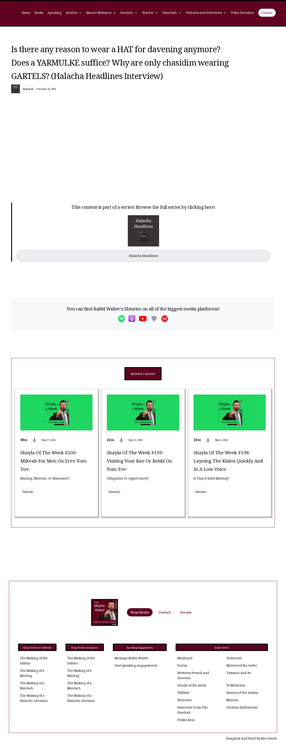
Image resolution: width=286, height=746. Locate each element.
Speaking (54, 13)
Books (39, 13)
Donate (185, 612)
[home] (10, 13)
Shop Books (139, 612)
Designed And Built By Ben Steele (251, 739)
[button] (73, 13)
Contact (266, 13)
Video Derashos (242, 13)
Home (26, 13)
